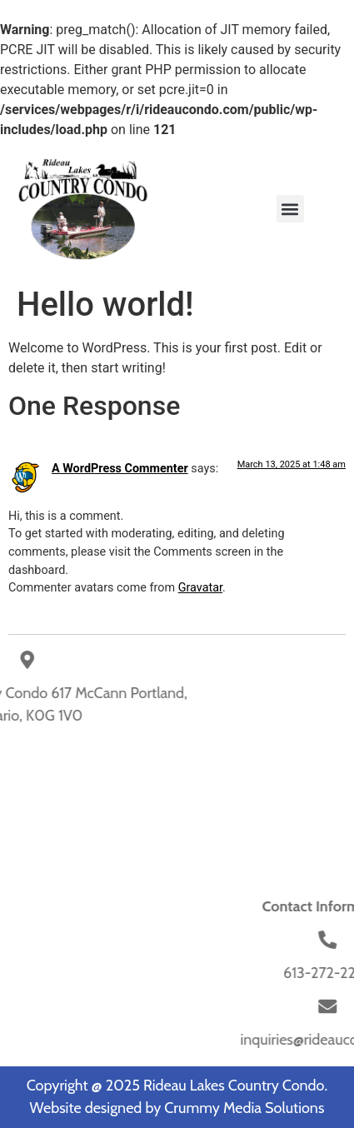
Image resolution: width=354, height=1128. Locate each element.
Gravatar (200, 588)
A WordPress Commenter (120, 469)
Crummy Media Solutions (244, 1108)
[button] (290, 208)
